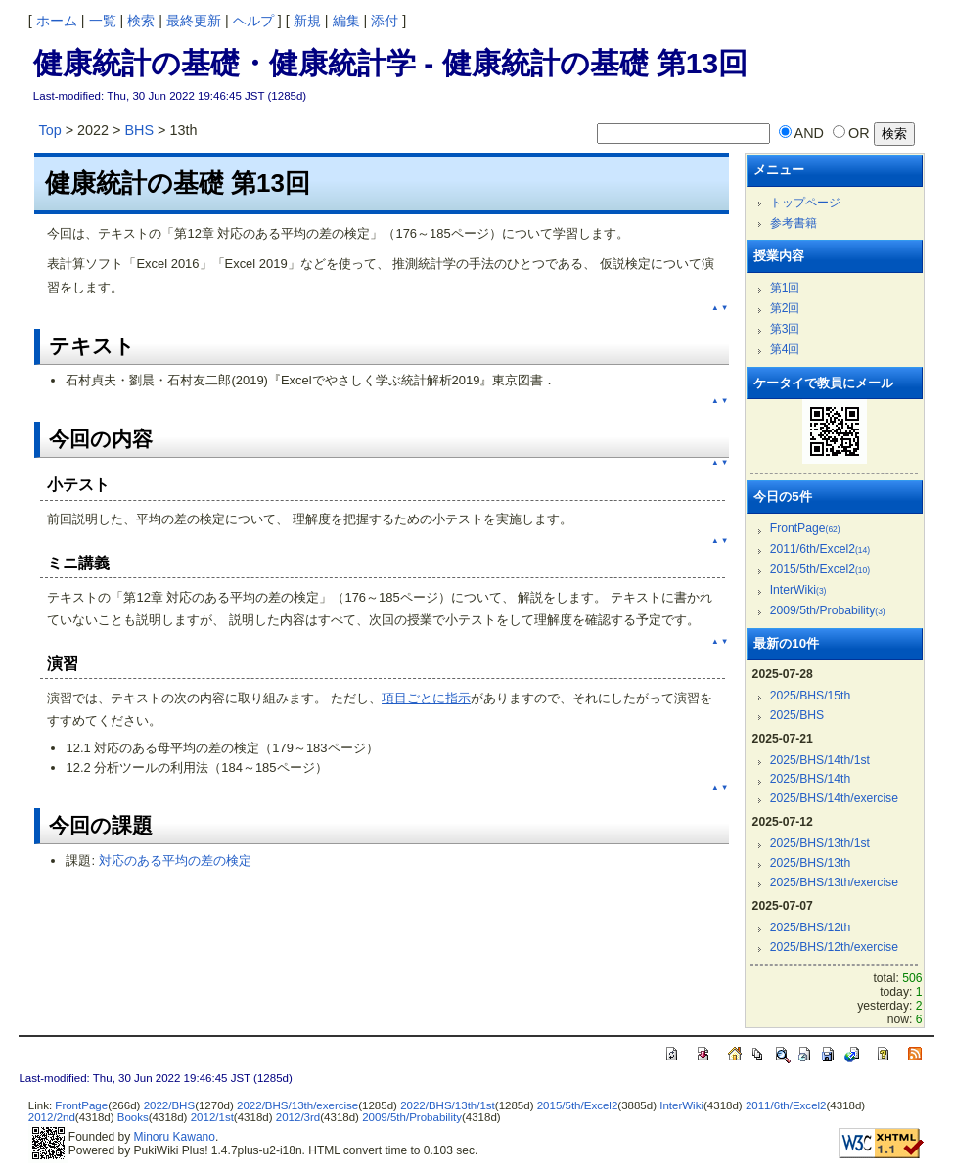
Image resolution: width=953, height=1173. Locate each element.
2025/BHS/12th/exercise (834, 947)
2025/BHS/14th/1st (820, 760)
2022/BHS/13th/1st (447, 1105)
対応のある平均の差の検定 (175, 860)
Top (49, 130)
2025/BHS (797, 715)
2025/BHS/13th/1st (820, 843)
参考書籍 (793, 223)
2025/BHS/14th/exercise (834, 798)
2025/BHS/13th (810, 863)
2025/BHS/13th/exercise (834, 882)
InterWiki (798, 590)
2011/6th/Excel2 (820, 549)
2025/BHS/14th (810, 779)
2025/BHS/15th (810, 695)
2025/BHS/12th (810, 927)
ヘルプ (253, 20)
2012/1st (212, 1117)
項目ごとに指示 (426, 698)
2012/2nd (51, 1117)
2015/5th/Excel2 (820, 569)
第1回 (785, 287)
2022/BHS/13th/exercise (297, 1105)
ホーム (56, 20)
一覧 (102, 20)
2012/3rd (298, 1117)
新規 (307, 20)
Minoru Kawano (174, 1137)
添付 (384, 20)
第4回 (785, 349)
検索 (141, 20)
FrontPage (805, 528)
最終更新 (193, 20)
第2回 (785, 308)
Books (133, 1117)
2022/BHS (170, 1105)
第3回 (785, 329)
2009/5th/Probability (827, 610)
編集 (346, 20)
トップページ (805, 202)
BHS (140, 130)
